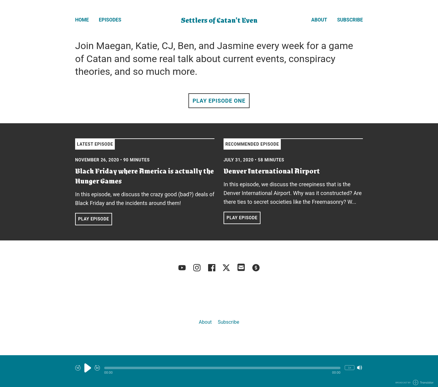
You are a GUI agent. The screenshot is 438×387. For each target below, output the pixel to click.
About (319, 20)
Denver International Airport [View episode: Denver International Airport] (272, 171)
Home (82, 20)
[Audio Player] (219, 371)
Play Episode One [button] (219, 101)
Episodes (110, 20)
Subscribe (350, 20)
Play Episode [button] (93, 219)
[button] (222, 368)
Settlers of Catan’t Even (219, 19)
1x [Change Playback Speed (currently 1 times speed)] (349, 367)
